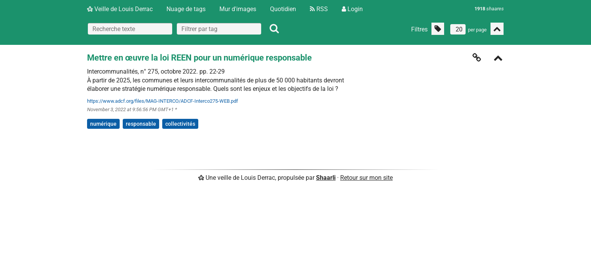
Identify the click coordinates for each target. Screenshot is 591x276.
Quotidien (283, 9)
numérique (103, 124)
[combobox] (219, 28)
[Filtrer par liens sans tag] (437, 29)
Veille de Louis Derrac (120, 9)
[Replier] (498, 58)
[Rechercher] (274, 28)
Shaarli (326, 177)
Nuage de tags (186, 9)
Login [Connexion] (352, 9)
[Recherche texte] (130, 28)
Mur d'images (237, 9)
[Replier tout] (497, 29)
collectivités (180, 124)
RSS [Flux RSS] (319, 9)
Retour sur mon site (366, 177)
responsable (141, 124)
